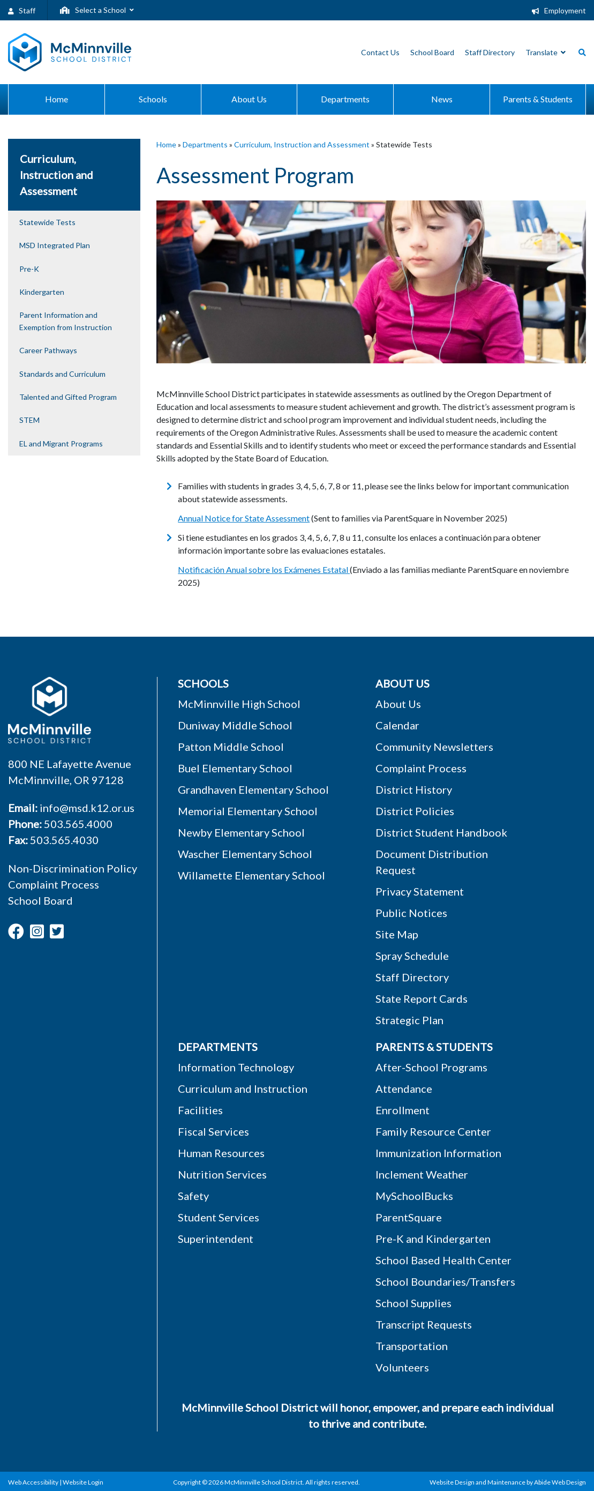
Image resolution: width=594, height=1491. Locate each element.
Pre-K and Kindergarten (433, 1238)
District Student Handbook (441, 832)
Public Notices (411, 912)
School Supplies (413, 1302)
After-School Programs (431, 1067)
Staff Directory (412, 977)
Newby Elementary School (241, 832)
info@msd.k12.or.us (87, 807)
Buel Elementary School (235, 768)
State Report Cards (421, 998)
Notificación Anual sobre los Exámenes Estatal (264, 569)
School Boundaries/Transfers (445, 1281)
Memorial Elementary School (248, 810)
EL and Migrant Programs (61, 443)
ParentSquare (408, 1217)
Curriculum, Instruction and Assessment (302, 144)
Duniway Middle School (235, 725)
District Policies (414, 810)
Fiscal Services (213, 1131)
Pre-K (29, 268)
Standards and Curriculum (62, 373)
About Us (398, 703)
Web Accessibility (33, 1482)
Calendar (397, 725)
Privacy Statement (419, 891)
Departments (205, 144)
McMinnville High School (239, 703)
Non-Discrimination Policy (72, 868)
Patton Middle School (231, 746)
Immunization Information (438, 1152)
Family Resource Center (433, 1131)
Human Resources (221, 1152)
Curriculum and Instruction (242, 1088)
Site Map (396, 934)
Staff (21, 10)
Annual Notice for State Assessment (244, 518)
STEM (29, 419)
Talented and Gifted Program (68, 396)
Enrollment (402, 1110)
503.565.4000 (78, 823)
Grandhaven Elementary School (253, 789)
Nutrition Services (222, 1174)
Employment (559, 10)
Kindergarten (41, 291)
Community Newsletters (434, 746)
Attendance (403, 1088)
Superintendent (215, 1238)
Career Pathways (48, 350)
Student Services (218, 1217)
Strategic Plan (409, 1019)
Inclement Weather (421, 1174)
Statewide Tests (47, 222)
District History (413, 789)
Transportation (411, 1345)
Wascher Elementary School (245, 853)
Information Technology (236, 1067)
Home (166, 144)
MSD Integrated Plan (54, 245)
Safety (193, 1195)
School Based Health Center (443, 1260)
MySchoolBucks (414, 1195)
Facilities (200, 1110)
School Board (40, 900)
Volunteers (402, 1367)
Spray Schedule (412, 955)
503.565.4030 (64, 839)
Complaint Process (53, 884)
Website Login (83, 1482)
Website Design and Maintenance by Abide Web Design (508, 1482)
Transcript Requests (423, 1324)
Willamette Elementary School (251, 875)
